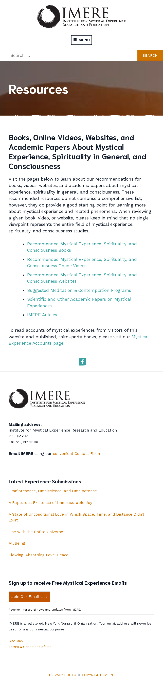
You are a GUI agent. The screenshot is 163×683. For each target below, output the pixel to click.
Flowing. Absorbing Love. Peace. (39, 555)
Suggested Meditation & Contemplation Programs (79, 290)
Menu (81, 40)
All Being (17, 543)
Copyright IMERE (98, 675)
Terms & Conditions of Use (30, 647)
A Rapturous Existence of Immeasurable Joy (50, 502)
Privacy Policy (62, 675)
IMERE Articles (42, 314)
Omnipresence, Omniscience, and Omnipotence (53, 491)
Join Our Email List (29, 596)
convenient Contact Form (76, 453)
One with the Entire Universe (36, 532)
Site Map (16, 641)
